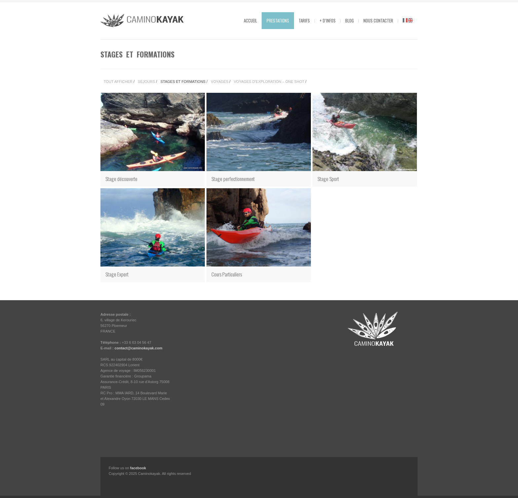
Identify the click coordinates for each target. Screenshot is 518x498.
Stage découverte (121, 178)
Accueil (250, 20)
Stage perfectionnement (233, 178)
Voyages (219, 82)
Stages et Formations (183, 82)
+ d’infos (327, 20)
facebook (138, 468)
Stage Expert (117, 274)
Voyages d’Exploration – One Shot (269, 82)
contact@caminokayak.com (139, 348)
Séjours (146, 82)
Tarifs (304, 20)
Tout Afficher (118, 82)
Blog (349, 20)
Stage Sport (328, 178)
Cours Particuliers (226, 274)
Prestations (278, 20)
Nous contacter (378, 20)
